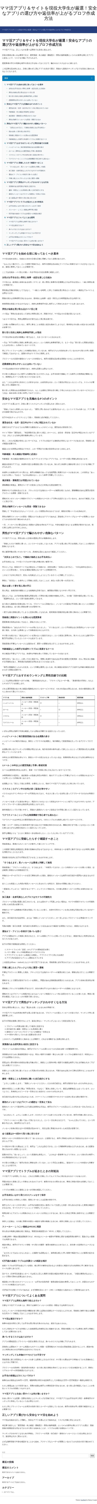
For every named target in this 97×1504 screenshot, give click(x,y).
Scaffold (83, 1500)
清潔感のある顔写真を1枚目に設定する (22, 186)
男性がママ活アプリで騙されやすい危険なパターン (27, 124)
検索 (3, 1452)
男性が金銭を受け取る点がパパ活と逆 (22, 92)
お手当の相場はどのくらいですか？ (21, 237)
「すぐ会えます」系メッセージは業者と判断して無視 (27, 167)
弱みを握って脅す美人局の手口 (19, 131)
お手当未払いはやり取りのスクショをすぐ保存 (25, 206)
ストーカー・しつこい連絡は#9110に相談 (23, 210)
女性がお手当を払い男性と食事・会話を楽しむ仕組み (27, 88)
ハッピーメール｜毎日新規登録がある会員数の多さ (26, 147)
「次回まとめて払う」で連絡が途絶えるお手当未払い (27, 127)
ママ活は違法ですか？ (16, 225)
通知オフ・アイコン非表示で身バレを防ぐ (23, 174)
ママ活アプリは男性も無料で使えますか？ (23, 221)
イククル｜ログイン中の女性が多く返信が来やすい (26, 155)
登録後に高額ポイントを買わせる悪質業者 (23, 135)
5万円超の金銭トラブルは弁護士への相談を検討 (25, 213)
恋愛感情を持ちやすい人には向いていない (23, 100)
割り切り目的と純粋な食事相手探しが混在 (23, 96)
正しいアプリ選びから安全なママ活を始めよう (25, 245)
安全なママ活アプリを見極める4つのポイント (24, 104)
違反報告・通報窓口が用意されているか (22, 116)
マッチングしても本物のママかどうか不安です (25, 233)
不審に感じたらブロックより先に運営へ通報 (24, 178)
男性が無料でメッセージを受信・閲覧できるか (25, 119)
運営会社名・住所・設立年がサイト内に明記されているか (28, 108)
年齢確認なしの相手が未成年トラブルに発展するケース (28, 139)
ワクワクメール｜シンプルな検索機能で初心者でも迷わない (29, 159)
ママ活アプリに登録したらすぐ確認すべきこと (25, 163)
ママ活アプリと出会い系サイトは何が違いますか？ (26, 241)
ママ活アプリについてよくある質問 (20, 218)
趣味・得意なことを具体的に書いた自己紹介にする (26, 190)
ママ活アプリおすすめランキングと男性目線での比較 (27, 143)
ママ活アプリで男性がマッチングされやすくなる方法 (27, 182)
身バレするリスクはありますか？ (20, 229)
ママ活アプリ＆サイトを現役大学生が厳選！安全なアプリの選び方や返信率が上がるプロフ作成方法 (48, 13)
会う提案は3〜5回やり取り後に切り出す (22, 198)
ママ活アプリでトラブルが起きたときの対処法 (25, 202)
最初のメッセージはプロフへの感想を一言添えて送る (27, 194)
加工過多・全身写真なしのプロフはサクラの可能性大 (27, 170)
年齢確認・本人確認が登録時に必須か (22, 112)
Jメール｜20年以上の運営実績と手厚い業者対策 (25, 151)
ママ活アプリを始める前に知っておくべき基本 (25, 85)
